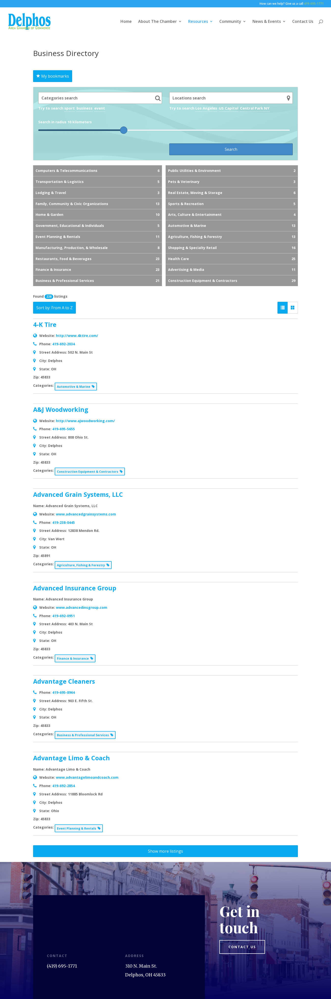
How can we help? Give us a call (292, 4)
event (99, 108)
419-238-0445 (63, 522)
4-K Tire (44, 324)
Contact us (242, 946)
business (85, 108)
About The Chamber (157, 22)
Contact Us (302, 22)
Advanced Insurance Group (74, 588)
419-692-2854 (63, 785)
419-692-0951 (63, 615)
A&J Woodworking (60, 409)
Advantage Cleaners (64, 681)
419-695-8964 (63, 692)
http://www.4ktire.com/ (77, 335)
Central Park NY (254, 108)
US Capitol (228, 108)
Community (230, 22)
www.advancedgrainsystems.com (86, 514)
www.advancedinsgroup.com (81, 607)
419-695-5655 (63, 429)
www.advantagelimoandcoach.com (87, 777)
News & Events (266, 22)
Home (126, 22)
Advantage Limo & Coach (71, 758)
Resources (198, 22)
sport (69, 108)
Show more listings (165, 851)
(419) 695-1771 (62, 966)
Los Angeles (206, 108)
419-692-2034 (63, 344)
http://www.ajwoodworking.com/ (85, 420)
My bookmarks (52, 76)
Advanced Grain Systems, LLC (78, 494)
